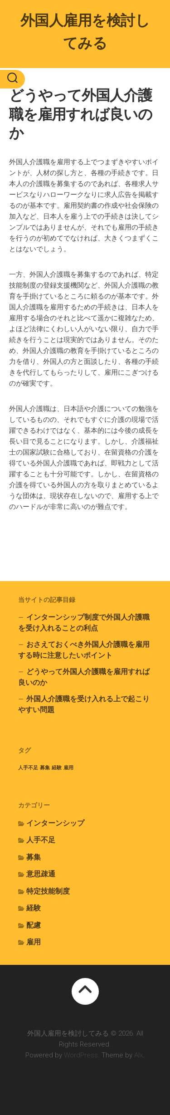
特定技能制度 (48, 891)
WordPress (81, 1055)
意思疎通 (40, 874)
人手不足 (40, 840)
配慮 (33, 925)
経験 (33, 908)
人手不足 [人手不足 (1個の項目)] (28, 768)
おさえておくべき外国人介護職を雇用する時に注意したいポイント (84, 650)
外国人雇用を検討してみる (85, 32)
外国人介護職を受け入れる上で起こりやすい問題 (84, 704)
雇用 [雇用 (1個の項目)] (68, 768)
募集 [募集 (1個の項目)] (45, 768)
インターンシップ (55, 823)
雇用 (33, 942)
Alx (138, 1055)
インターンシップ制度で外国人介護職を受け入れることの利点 (84, 622)
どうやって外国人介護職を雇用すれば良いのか (84, 677)
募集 (33, 857)
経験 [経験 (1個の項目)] (57, 768)
